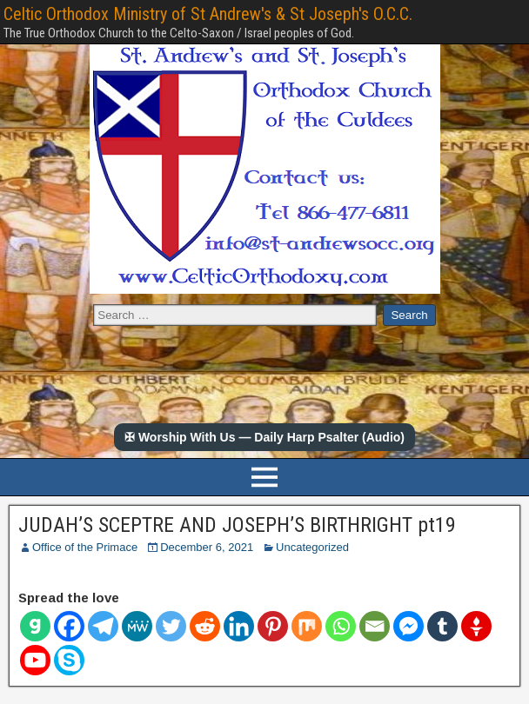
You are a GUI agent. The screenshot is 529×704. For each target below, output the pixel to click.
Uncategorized (312, 547)
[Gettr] (476, 626)
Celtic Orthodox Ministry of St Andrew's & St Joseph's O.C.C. (207, 13)
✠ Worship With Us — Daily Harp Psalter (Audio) (264, 437)
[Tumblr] (442, 626)
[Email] (374, 626)
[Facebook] (69, 626)
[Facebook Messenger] (408, 626)
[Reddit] (205, 626)
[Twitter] (171, 626)
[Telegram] (103, 626)
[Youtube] (35, 660)
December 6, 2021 (206, 547)
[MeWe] (137, 626)
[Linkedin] (239, 626)
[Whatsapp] (340, 626)
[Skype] (69, 660)
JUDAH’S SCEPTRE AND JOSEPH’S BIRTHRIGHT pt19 (237, 525)
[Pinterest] (273, 626)
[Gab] (35, 626)
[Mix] (306, 626)
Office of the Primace (84, 547)
